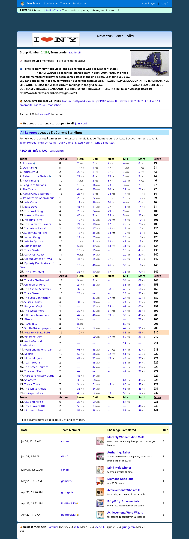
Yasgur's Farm (33, 220)
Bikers (28, 319)
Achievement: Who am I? (123, 490)
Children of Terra (34, 284)
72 (94, 358)
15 (139, 241)
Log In (165, 3)
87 (124, 401)
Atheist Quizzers (34, 241)
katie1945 (40, 105)
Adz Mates (30, 202)
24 (109, 193)
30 (109, 202)
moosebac (54, 105)
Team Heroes (28, 142)
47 (124, 328)
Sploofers (30, 380)
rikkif (64, 456)
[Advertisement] (94, 21)
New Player (149, 3)
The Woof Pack (33, 371)
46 (139, 406)
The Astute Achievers (37, 289)
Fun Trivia (30, 3)
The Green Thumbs (36, 367)
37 (78, 228)
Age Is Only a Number (36, 193)
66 (124, 388)
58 (94, 410)
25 (109, 215)
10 (109, 189)
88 (124, 332)
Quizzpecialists (33, 393)
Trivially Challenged (36, 280)
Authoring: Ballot (118, 452)
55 (124, 337)
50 (139, 289)
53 (94, 349)
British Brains (32, 246)
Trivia (64, 3)
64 (124, 380)
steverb (124, 101)
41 (78, 259)
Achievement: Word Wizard (125, 512)
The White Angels (35, 388)
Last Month (56, 150)
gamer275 (67, 481)
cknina (90, 101)
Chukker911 (152, 101)
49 (94, 246)
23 (109, 185)
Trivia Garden (32, 250)
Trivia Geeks (31, 293)
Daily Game (66, 142)
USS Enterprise (33, 401)
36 (78, 271)
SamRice (53, 527)
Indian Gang (32, 237)
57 (139, 297)
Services (77, 3)
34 (109, 232)
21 (124, 189)
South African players (37, 328)
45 (94, 362)
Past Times (29, 180)
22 (78, 176)
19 (78, 202)
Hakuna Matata (34, 215)
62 (94, 393)
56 (124, 393)
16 (94, 185)
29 (94, 202)
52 (94, 328)
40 (78, 215)
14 (78, 167)
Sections (49, 3)
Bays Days (30, 206)
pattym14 (79, 101)
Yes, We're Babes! (35, 228)
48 (78, 206)
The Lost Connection (37, 297)
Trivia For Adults (34, 271)
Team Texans (32, 362)
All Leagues (29, 132)
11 (139, 193)
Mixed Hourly (83, 142)
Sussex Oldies (33, 302)
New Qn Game (47, 142)
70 (139, 271)
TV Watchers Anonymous (38, 198)
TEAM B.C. (30, 324)
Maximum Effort (34, 410)
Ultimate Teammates (37, 315)
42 (109, 228)
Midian (28, 354)
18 (94, 224)
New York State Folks (37, 332)
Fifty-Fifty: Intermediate (123, 501)
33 (139, 293)
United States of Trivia (38, 259)
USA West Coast (34, 254)
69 (139, 280)
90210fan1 (137, 101)
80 (124, 324)
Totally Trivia (32, 384)
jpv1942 (101, 101)
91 (139, 328)
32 (78, 289)
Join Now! (81, 123)
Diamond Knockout (120, 479)
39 (94, 237)
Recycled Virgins (34, 306)
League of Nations (34, 185)
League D (44, 114)
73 (139, 319)
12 (109, 224)
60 (139, 306)
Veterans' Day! (33, 337)
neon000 (112, 101)
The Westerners (34, 310)
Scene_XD (100, 527)
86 (124, 384)
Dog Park (28, 167)
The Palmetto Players (37, 224)
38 (124, 265)
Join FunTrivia (52, 10)
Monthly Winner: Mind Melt (125, 437)
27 (109, 297)
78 (124, 271)
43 (94, 220)
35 (94, 232)
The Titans (29, 189)
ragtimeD (75, 52)
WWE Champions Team (38, 349)
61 (124, 306)
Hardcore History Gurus (39, 375)
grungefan (67, 492)
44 (94, 254)
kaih (76, 527)
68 (139, 332)
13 (109, 176)
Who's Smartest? (105, 142)
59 (94, 401)
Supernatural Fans (35, 232)
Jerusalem (29, 172)
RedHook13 (68, 503)
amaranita (26, 105)
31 (124, 246)
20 (78, 172)
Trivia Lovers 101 (34, 406)
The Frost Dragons (35, 211)
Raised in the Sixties (35, 176)
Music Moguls (33, 358)
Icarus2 (67, 101)
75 (94, 250)
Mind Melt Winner (119, 467)
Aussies (27, 163)
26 (109, 265)
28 (78, 198)
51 (94, 241)
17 (124, 193)
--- (109, 237)
